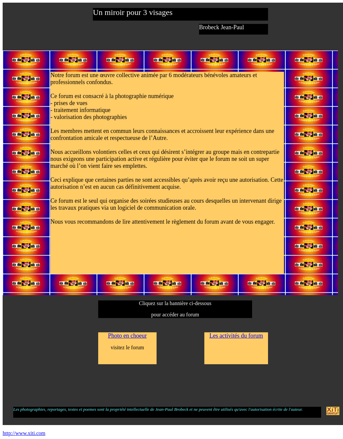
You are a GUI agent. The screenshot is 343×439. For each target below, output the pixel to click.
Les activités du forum (236, 335)
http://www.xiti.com (24, 433)
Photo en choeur (127, 335)
